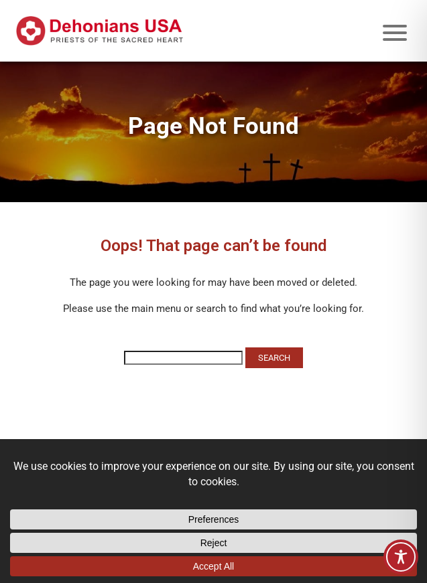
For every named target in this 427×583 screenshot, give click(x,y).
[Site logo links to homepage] (99, 31)
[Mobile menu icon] (395, 33)
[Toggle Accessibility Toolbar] (401, 557)
